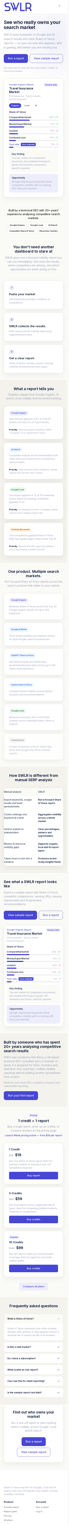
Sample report (11, 1507)
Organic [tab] (15, 105)
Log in (39, 1511)
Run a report (16, 58)
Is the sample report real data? (24, 1392)
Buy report (33, 1175)
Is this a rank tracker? (19, 1346)
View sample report (46, 58)
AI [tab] (36, 105)
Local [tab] (26, 105)
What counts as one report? (22, 1369)
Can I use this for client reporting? (26, 1381)
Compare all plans (33, 1286)
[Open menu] (59, 6)
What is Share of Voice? (20, 1318)
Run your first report (21, 1095)
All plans (8, 1520)
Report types (10, 1511)
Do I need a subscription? (21, 1358)
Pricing (7, 1515)
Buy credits (33, 1219)
